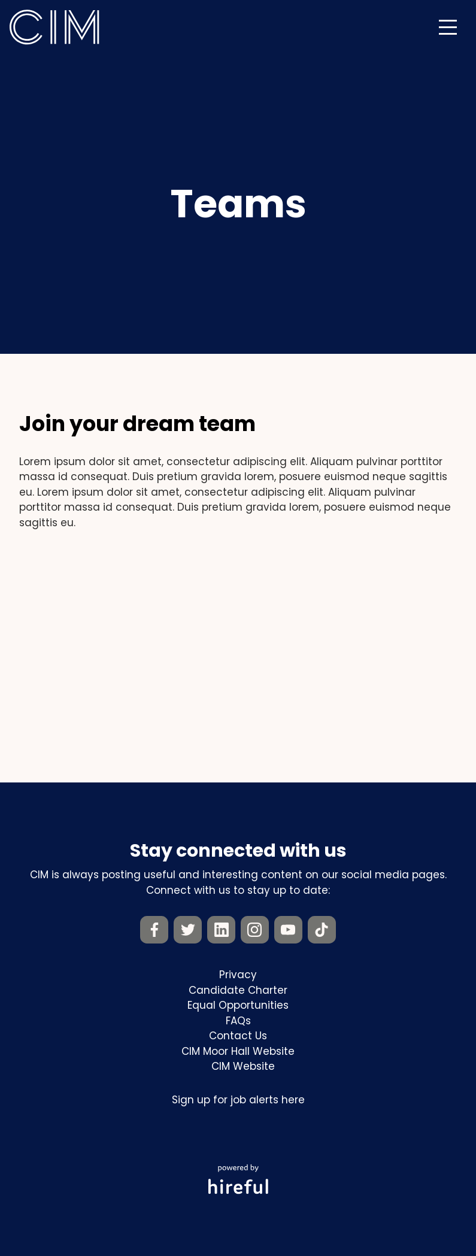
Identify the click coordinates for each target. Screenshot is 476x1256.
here (293, 1100)
